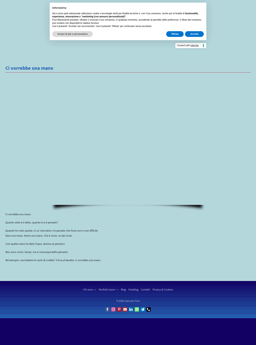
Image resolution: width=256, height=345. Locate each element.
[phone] (148, 309)
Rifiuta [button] (175, 34)
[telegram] (143, 309)
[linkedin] (131, 309)
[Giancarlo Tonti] (29, 17)
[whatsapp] (137, 309)
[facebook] (107, 309)
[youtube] (125, 309)
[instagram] (113, 309)
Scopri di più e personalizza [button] (72, 34)
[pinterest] (119, 309)
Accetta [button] (194, 34)
